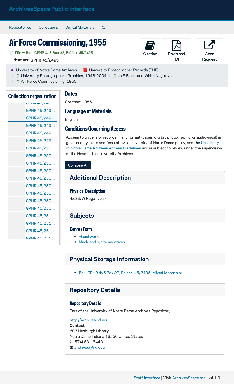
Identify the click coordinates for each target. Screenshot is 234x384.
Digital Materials (79, 27)
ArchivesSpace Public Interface (52, 8)
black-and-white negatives (102, 241)
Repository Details (95, 289)
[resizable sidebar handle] (60, 168)
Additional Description (100, 177)
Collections (48, 27)
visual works (90, 236)
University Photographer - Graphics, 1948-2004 (63, 75)
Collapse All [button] (78, 165)
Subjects (82, 215)
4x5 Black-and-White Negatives (145, 75)
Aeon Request (209, 51)
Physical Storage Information (109, 259)
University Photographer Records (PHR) (123, 69)
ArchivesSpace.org (189, 377)
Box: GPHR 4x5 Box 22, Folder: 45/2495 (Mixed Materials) (130, 272)
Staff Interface (147, 377)
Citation (150, 48)
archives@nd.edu (89, 347)
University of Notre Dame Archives (46, 69)
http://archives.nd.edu (89, 319)
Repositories (20, 27)
